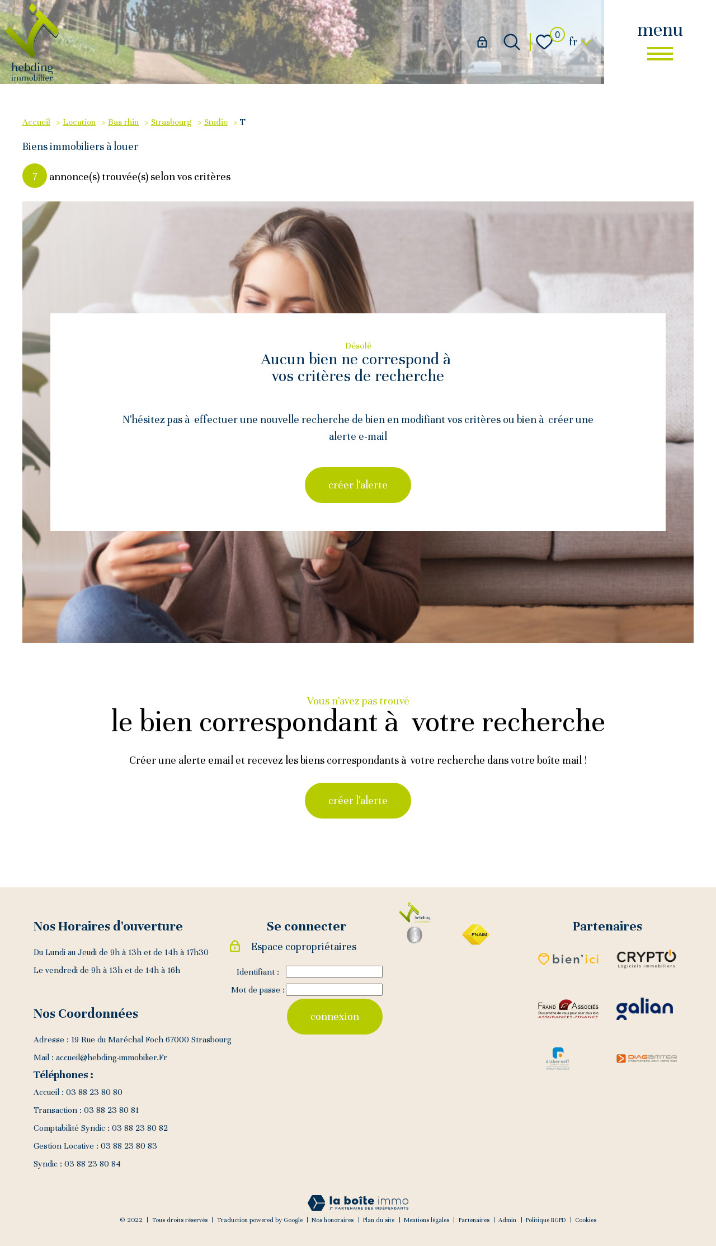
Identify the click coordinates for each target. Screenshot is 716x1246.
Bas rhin (123, 121)
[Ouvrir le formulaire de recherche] (512, 42)
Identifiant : (258, 972)
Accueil (36, 121)
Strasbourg (171, 121)
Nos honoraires (333, 1220)
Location (79, 121)
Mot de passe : (258, 990)
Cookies (585, 1220)
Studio (216, 121)
